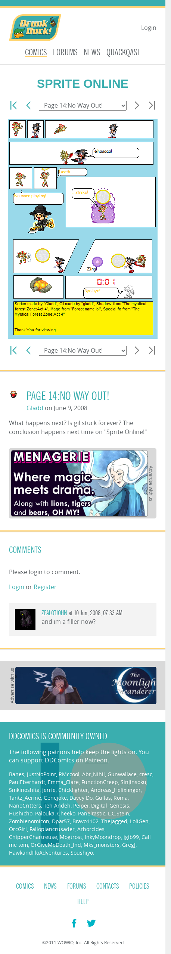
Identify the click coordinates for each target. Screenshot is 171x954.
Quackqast (123, 52)
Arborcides (91, 829)
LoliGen (139, 821)
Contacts (107, 886)
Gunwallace (122, 774)
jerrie (49, 789)
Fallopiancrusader (52, 829)
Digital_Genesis (110, 805)
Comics (36, 52)
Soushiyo (82, 852)
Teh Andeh (57, 805)
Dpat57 (61, 821)
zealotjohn (54, 613)
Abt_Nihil (93, 774)
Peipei (80, 805)
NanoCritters (25, 805)
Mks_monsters (101, 844)
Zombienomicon (29, 821)
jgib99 (131, 836)
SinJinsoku (133, 782)
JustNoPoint (41, 774)
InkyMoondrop (103, 836)
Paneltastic (91, 813)
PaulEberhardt (27, 782)
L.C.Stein (118, 813)
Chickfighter (73, 789)
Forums (65, 52)
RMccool (69, 774)
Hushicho (20, 813)
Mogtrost (71, 836)
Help (82, 902)
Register (45, 587)
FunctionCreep (99, 782)
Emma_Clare (63, 782)
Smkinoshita (24, 789)
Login (148, 28)
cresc (145, 774)
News (92, 52)
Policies (139, 886)
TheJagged (114, 821)
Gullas (103, 797)
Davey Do (81, 797)
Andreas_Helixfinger (116, 789)
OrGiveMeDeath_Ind (56, 844)
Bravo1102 (85, 821)
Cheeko (66, 813)
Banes (16, 774)
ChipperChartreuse (33, 836)
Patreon (96, 760)
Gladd (35, 408)
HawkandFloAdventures (38, 852)
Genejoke (55, 797)
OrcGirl (18, 829)
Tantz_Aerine (25, 797)
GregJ (129, 844)
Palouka (45, 813)
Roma (121, 797)
